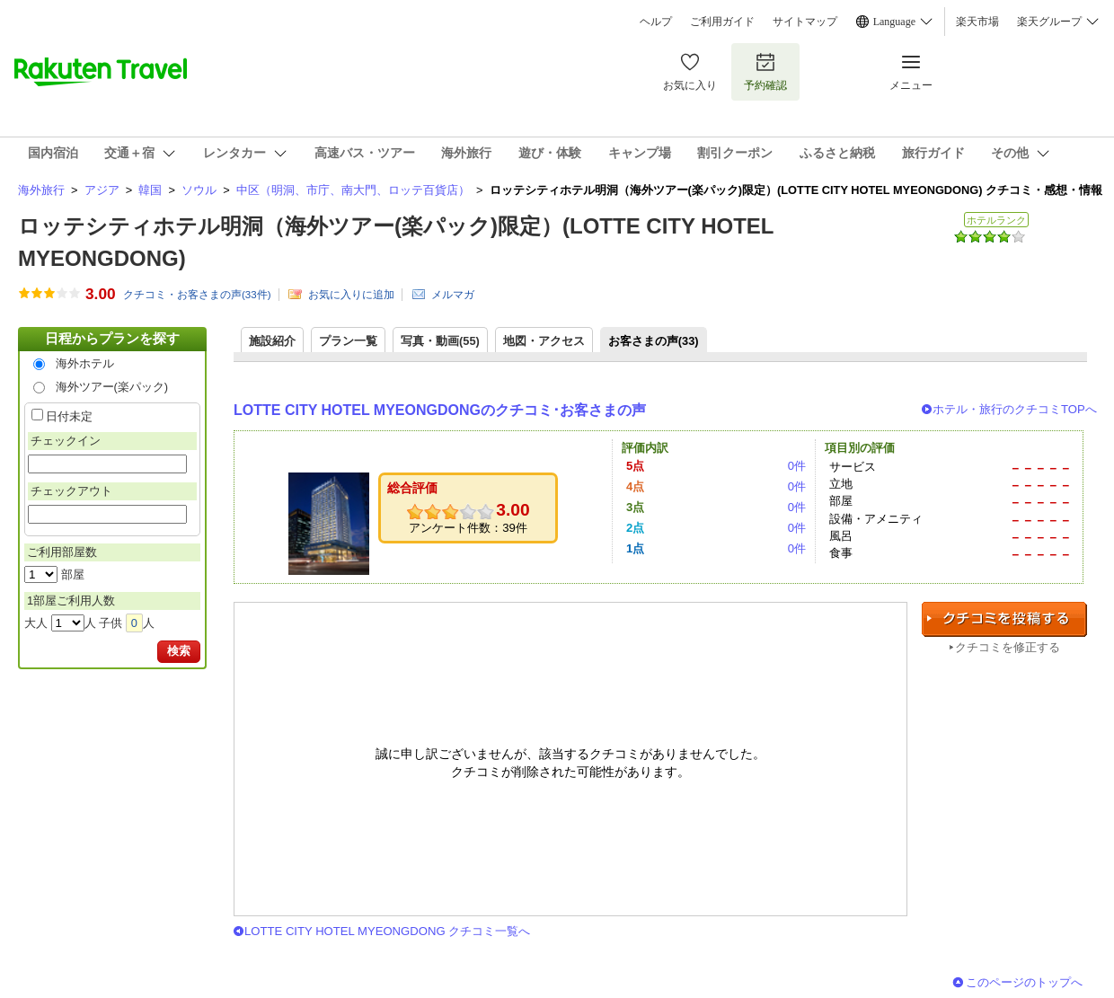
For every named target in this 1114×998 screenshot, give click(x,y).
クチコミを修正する (1007, 647)
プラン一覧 (348, 341)
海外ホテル (85, 363)
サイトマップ (805, 21)
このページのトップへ (1024, 982)
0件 (797, 466)
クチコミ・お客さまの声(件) (197, 294)
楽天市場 (977, 21)
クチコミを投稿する (1004, 619)
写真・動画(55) (440, 341)
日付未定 (69, 416)
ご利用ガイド (722, 21)
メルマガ (452, 294)
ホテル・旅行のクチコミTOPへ (1015, 409)
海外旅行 (41, 190)
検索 (178, 651)
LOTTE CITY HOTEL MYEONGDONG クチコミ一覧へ (387, 931)
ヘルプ (656, 21)
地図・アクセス (544, 341)
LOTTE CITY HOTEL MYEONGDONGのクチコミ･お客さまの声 (440, 410)
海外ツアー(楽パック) (112, 386)
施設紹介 (272, 341)
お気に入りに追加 (351, 294)
